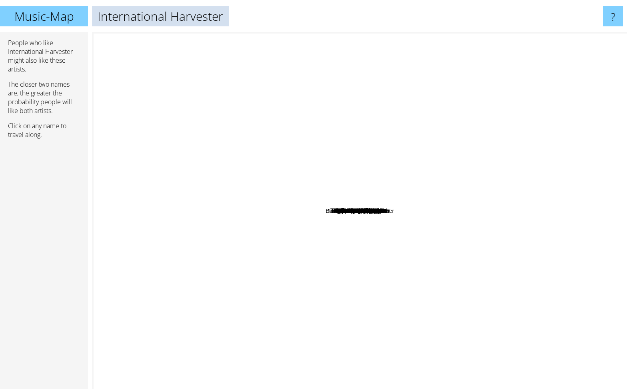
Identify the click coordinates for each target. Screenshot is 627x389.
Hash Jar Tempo (422, 291)
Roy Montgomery (480, 156)
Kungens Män (488, 183)
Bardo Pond (438, 348)
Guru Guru (232, 379)
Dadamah (523, 188)
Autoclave (415, 132)
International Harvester (359, 210)
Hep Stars (427, 231)
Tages (403, 251)
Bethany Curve (207, 148)
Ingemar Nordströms (307, 188)
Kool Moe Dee (187, 221)
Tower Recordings (277, 81)
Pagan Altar (230, 275)
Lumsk (531, 251)
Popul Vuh (283, 217)
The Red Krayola (417, 101)
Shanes (384, 258)
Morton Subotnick (186, 75)
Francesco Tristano (377, 106)
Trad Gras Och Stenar (457, 249)
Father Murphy (252, 212)
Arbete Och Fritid (420, 151)
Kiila (263, 257)
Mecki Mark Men (345, 145)
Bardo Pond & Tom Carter (427, 337)
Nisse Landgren (326, 177)
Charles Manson (519, 269)
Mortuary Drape (282, 142)
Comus (266, 37)
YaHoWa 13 (439, 160)
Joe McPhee (193, 198)
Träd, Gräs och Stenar (439, 192)
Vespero (517, 147)
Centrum (438, 248)
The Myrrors (283, 308)
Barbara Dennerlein (457, 122)
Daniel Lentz (209, 236)
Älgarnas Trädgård (321, 228)
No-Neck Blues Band (334, 297)
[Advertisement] (44, 267)
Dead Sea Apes (179, 232)
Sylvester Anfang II (393, 135)
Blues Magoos (206, 283)
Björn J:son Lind (400, 307)
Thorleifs (320, 267)
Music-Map (44, 16)
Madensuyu (467, 267)
